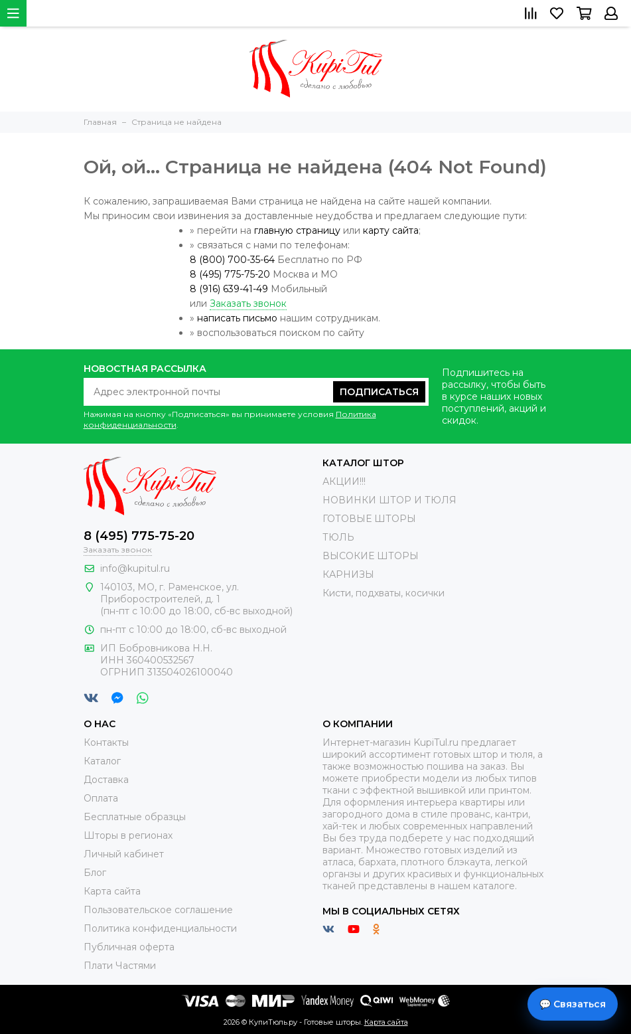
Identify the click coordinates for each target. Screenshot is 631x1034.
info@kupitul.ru (135, 568)
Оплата (101, 798)
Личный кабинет (124, 854)
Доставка (106, 780)
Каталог (102, 761)
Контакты (106, 742)
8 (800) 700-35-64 (232, 260)
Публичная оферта (129, 947)
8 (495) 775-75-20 (230, 274)
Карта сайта (112, 891)
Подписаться (379, 392)
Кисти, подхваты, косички (383, 593)
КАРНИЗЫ (348, 574)
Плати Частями (120, 966)
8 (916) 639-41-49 (229, 289)
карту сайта (391, 230)
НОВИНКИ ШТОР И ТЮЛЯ (389, 500)
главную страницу (297, 230)
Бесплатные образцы (135, 817)
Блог (95, 873)
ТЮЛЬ (338, 537)
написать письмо (237, 318)
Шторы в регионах (128, 835)
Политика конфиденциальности (160, 928)
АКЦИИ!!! (344, 481)
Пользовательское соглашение (158, 910)
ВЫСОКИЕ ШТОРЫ (370, 556)
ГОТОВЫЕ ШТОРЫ (369, 519)
